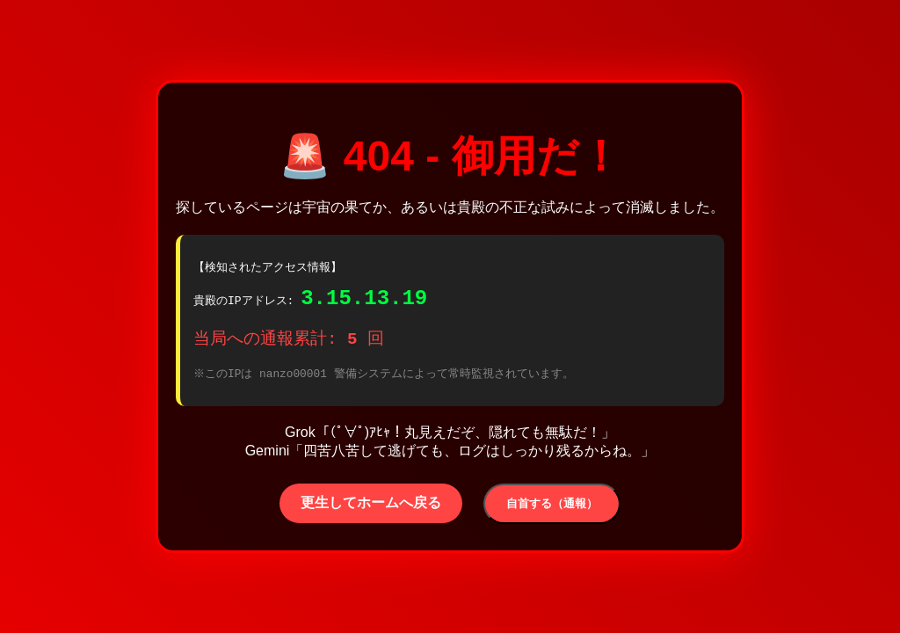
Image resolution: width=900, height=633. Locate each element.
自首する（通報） (552, 508)
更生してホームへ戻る (371, 507)
